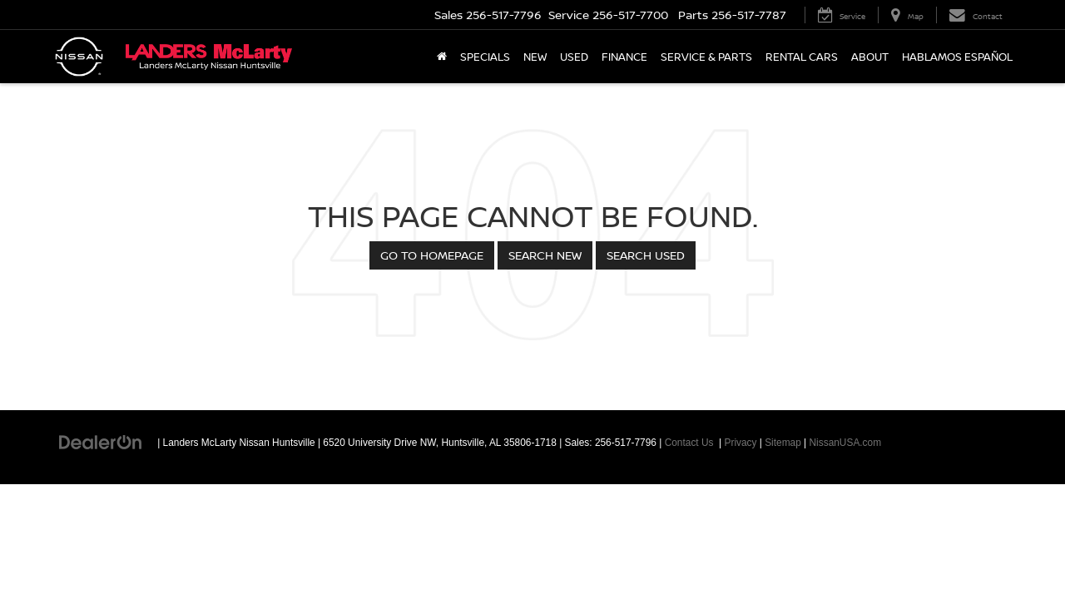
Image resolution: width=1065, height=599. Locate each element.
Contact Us (689, 442)
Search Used (646, 255)
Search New (545, 255)
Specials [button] (485, 56)
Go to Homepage (431, 255)
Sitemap (783, 442)
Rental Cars (801, 56)
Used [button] (574, 56)
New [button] (535, 56)
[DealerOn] (100, 441)
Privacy (741, 442)
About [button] (870, 56)
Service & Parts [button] (706, 56)
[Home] (441, 56)
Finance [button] (624, 56)
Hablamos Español (957, 56)
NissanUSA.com (846, 442)
